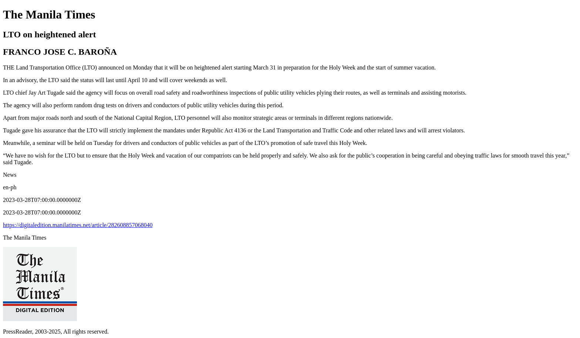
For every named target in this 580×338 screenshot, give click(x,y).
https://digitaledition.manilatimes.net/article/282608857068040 (77, 225)
